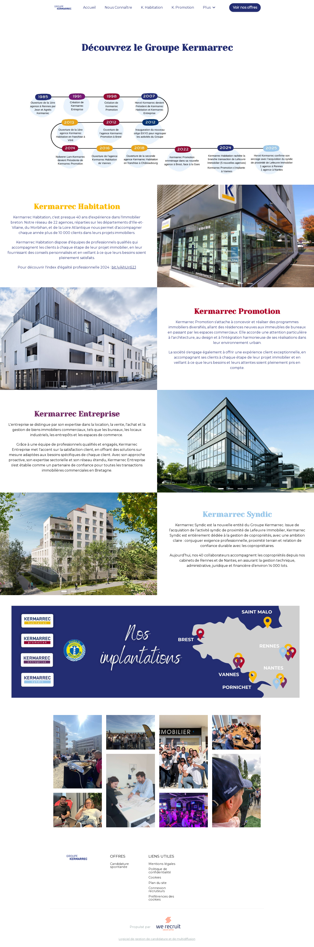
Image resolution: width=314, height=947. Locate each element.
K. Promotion (183, 7)
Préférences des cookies (161, 898)
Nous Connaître (118, 7)
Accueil (89, 7)
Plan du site (157, 883)
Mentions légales (161, 864)
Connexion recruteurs (157, 889)
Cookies (154, 877)
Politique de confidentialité (159, 870)
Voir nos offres (245, 7)
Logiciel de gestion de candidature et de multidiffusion (157, 939)
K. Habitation (152, 7)
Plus (209, 7)
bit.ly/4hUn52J (124, 267)
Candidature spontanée (119, 865)
